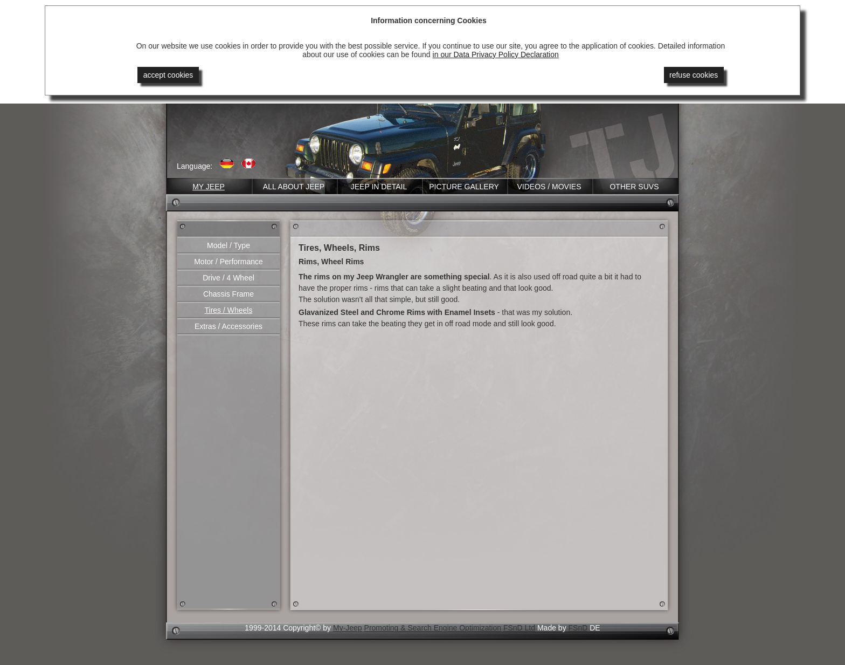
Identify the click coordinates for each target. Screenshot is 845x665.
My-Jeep (347, 627)
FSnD (578, 627)
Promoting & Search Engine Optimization (432, 627)
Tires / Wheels (229, 310)
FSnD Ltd (519, 627)
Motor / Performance (228, 261)
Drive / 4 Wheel (228, 277)
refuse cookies (693, 75)
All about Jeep (293, 186)
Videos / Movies (549, 186)
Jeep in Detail (379, 186)
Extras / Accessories (228, 326)
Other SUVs (634, 186)
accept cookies (168, 75)
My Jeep (208, 186)
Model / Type (228, 245)
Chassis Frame (228, 294)
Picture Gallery (464, 186)
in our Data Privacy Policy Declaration (496, 54)
